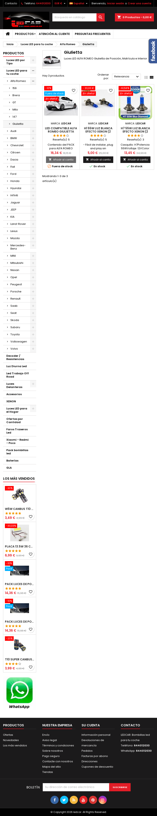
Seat (13, 313)
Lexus (14, 231)
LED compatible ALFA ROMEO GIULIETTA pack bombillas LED (61, 131)
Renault (15, 299)
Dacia (14, 160)
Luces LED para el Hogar (16, 410)
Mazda (15, 238)
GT (14, 102)
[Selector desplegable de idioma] (79, 3)
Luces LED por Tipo (15, 61)
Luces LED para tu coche (16, 72)
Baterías (12, 461)
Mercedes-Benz (18, 247)
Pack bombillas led (17, 451)
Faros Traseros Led (17, 431)
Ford (13, 174)
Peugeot (16, 284)
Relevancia (127, 76)
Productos (24, 34)
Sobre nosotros (52, 751)
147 (14, 117)
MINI (13, 256)
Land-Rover (18, 224)
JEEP (13, 210)
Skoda (14, 320)
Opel (13, 277)
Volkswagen (18, 341)
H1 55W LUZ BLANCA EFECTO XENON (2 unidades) (98, 131)
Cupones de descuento (97, 767)
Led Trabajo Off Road (17, 375)
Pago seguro (51, 756)
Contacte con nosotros (57, 761)
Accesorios (14, 394)
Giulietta (17, 124)
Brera (16, 95)
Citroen (15, 152)
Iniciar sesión (115, 3)
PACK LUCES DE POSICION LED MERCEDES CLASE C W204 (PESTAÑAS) (19, 584)
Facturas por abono (95, 756)
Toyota (15, 334)
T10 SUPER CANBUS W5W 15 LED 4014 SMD (19, 659)
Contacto (11, 3)
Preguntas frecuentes (93, 34)
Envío (45, 735)
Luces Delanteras (14, 385)
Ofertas (8, 735)
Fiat (12, 167)
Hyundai (15, 188)
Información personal (96, 735)
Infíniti (14, 195)
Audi (13, 131)
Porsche (15, 291)
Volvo (14, 349)
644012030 (43, 3)
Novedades (11, 740)
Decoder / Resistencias (15, 357)
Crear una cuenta (139, 3)
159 (14, 88)
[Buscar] (78, 17)
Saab (14, 306)
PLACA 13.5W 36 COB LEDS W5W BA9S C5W (19, 546)
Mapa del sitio (51, 767)
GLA (9, 468)
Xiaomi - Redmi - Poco (17, 441)
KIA (12, 217)
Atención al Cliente (54, 34)
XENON (11, 401)
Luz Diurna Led (16, 366)
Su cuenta (91, 725)
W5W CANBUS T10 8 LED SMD (19, 509)
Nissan (14, 270)
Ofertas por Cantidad (14, 420)
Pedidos (87, 751)
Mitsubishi (16, 263)
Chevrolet (17, 145)
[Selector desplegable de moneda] (60, 3)
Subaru (15, 327)
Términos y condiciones (58, 745)
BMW (13, 138)
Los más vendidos (19, 478)
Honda (14, 181)
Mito (15, 109)
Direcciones (90, 761)
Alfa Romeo (18, 81)
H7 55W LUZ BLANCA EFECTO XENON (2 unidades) (135, 131)
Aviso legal (49, 740)
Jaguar (15, 202)
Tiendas (47, 772)
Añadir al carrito (61, 159)
